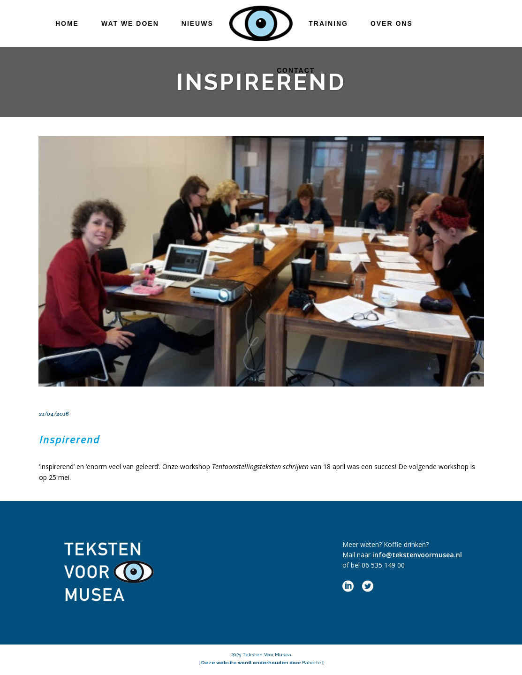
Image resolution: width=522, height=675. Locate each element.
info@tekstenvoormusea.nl (417, 554)
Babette (311, 662)
